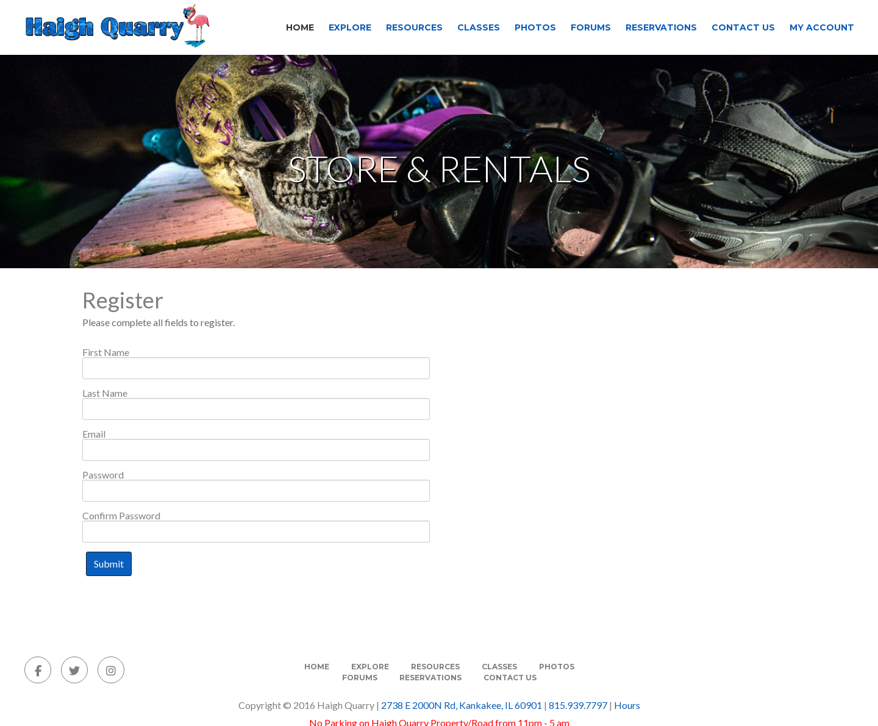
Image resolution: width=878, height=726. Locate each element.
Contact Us (743, 27)
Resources (414, 27)
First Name (105, 352)
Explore (350, 27)
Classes (478, 27)
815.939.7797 (578, 705)
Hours (627, 705)
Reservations (661, 27)
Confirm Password (121, 516)
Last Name (104, 393)
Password (103, 475)
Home (300, 27)
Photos (535, 27)
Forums (591, 27)
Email (93, 434)
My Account (822, 27)
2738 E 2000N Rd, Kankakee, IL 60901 (461, 705)
